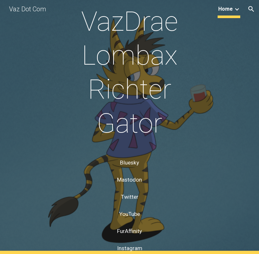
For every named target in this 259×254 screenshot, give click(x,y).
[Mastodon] (129, 180)
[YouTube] (129, 214)
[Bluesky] (129, 162)
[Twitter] (129, 197)
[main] (129, 78)
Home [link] (225, 9)
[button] (251, 9)
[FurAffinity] (129, 231)
